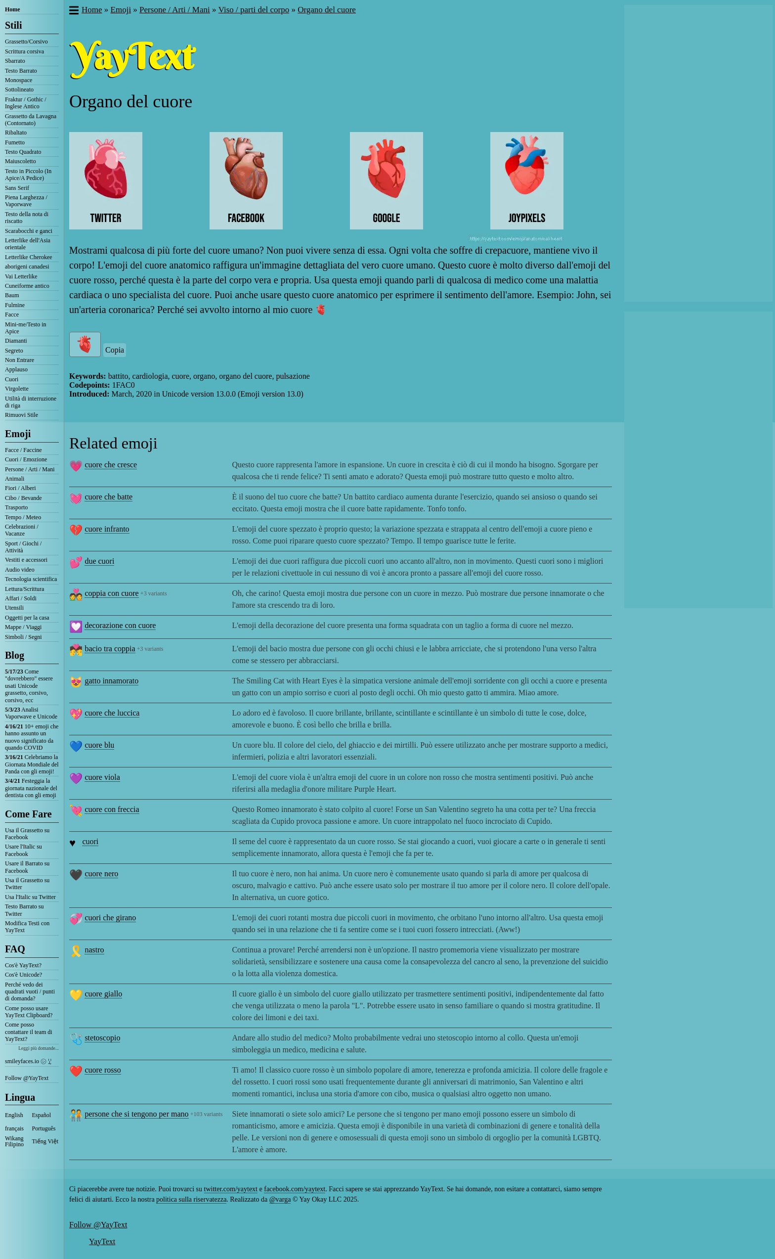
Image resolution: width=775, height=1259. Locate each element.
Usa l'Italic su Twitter (30, 897)
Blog (14, 655)
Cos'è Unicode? (23, 974)
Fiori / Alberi (20, 488)
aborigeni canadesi (27, 266)
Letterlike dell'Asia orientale (27, 244)
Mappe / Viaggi (23, 627)
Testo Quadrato (23, 151)
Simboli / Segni (23, 636)
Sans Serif (17, 187)
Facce (12, 314)
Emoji (18, 433)
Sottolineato (19, 89)
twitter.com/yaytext (231, 1189)
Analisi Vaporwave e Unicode (31, 713)
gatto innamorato (111, 680)
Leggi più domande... (38, 1048)
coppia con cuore (111, 593)
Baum (12, 295)
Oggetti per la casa (27, 617)
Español (41, 1115)
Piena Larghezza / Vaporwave (26, 201)
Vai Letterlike (21, 276)
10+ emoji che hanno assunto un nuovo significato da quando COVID (31, 737)
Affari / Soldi (21, 598)
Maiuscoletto (20, 161)
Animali (14, 478)
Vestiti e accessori (26, 559)
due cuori (99, 561)
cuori (90, 841)
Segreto (14, 350)
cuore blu (99, 745)
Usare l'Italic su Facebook (23, 850)
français (14, 1128)
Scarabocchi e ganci (28, 230)
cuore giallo (103, 993)
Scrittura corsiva (24, 51)
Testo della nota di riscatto (26, 218)
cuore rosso (103, 1070)
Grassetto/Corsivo (26, 41)
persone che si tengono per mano (136, 1114)
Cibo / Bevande (23, 498)
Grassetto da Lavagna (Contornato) (30, 120)
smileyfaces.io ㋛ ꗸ (28, 1061)
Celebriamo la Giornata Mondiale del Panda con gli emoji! (32, 764)
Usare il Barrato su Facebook (27, 867)
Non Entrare (19, 360)
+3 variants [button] (153, 593)
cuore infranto (107, 529)
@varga (280, 1199)
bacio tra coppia (110, 648)
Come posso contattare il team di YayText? (28, 1031)
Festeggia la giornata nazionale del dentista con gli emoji (31, 788)
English (14, 1115)
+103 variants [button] (206, 1114)
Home (12, 9)
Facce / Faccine (23, 450)
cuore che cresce (111, 464)
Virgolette (17, 388)
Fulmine (15, 305)
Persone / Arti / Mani (30, 469)
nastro (94, 949)
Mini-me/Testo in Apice (25, 328)
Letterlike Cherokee (28, 257)
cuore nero (101, 873)
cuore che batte (108, 497)
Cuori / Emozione (26, 459)
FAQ (15, 949)
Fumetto (15, 142)
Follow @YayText (26, 1078)
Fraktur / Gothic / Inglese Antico (25, 103)
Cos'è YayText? (23, 965)
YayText (102, 1241)
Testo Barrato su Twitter (24, 910)
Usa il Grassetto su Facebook (27, 834)
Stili (13, 25)
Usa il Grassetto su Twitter (27, 884)
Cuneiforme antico (27, 285)
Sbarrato (15, 60)
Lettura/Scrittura (24, 588)
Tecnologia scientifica (31, 579)
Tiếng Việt (45, 1141)
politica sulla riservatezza (191, 1199)
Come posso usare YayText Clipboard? (28, 1012)
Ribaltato (16, 132)
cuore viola (102, 777)
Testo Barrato (21, 70)
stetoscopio (102, 1038)
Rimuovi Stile (21, 414)
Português (44, 1128)
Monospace (18, 80)
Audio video (20, 569)
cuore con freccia (112, 809)
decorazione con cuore (120, 625)
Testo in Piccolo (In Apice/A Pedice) (28, 174)
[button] (73, 11)
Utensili (14, 607)
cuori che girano (110, 917)
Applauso (16, 369)
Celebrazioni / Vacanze (22, 530)
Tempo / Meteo (23, 517)
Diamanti (16, 340)
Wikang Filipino (14, 1141)
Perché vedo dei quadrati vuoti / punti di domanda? (30, 991)
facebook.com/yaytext (294, 1189)
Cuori (11, 379)
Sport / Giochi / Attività (23, 547)
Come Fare (28, 814)
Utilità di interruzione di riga (30, 402)
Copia (114, 350)
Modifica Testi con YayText (27, 927)
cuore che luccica (112, 713)
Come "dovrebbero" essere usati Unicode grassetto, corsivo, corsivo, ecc (29, 686)
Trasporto (16, 507)
